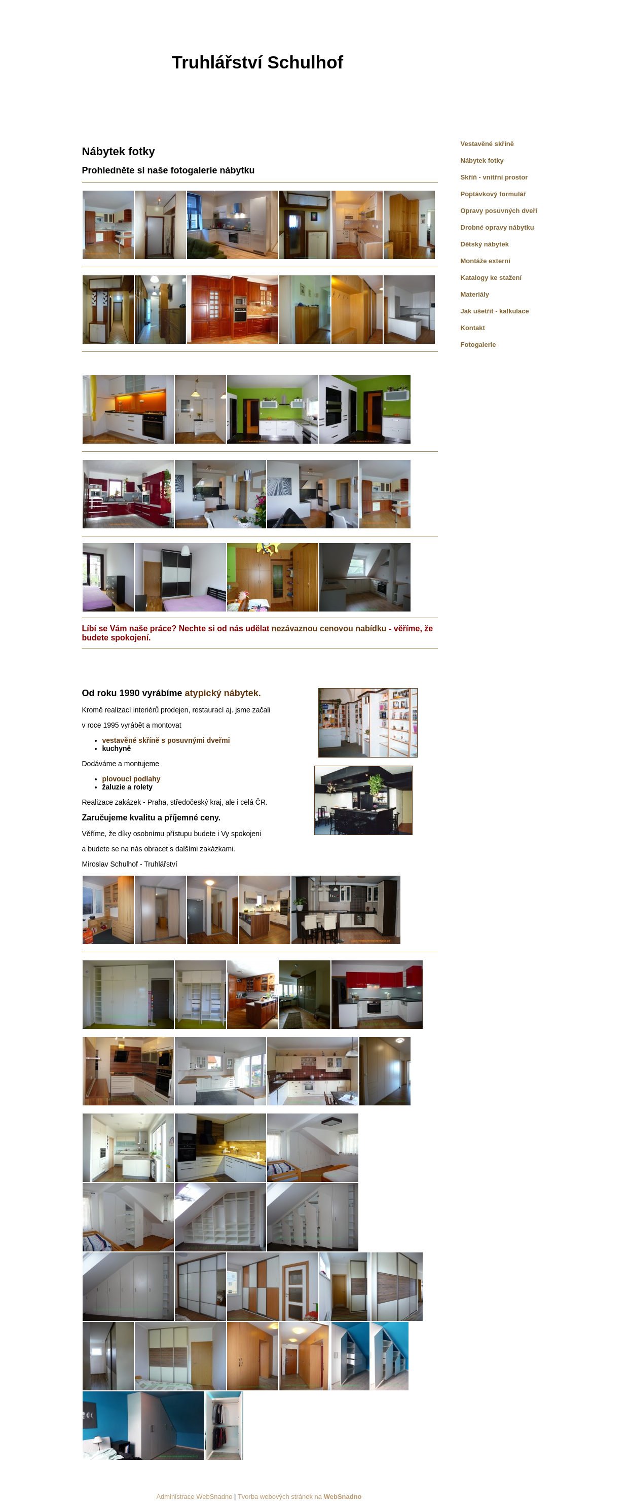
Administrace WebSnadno (194, 1496)
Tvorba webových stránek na (300, 1496)
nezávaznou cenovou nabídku (329, 628)
